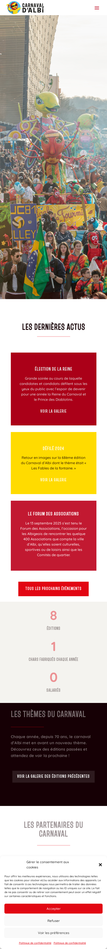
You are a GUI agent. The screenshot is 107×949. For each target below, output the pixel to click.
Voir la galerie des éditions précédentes (53, 776)
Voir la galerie (53, 411)
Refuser (53, 921)
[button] (100, 865)
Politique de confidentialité (35, 943)
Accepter (54, 909)
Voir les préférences (53, 933)
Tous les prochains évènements (53, 589)
